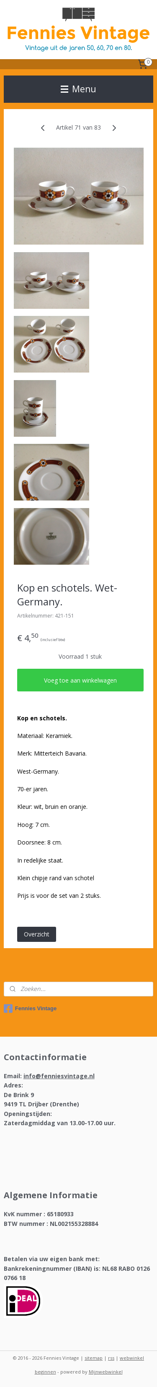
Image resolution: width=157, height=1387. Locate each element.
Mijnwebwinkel (106, 1372)
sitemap (94, 1358)
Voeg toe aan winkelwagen (80, 680)
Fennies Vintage (30, 1009)
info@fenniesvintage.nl (59, 1076)
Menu (78, 89)
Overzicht (36, 934)
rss (111, 1358)
